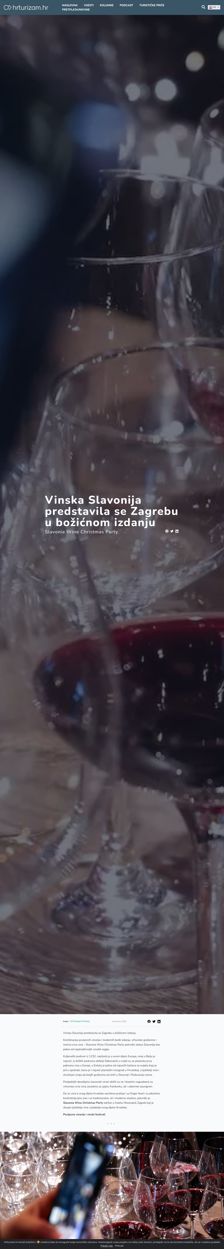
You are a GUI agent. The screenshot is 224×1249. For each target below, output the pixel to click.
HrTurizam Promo (80, 1021)
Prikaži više (106, 1246)
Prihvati (119, 1246)
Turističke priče (151, 5)
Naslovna (70, 5)
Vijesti (88, 5)
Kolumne (107, 5)
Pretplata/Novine (76, 10)
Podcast (126, 5)
